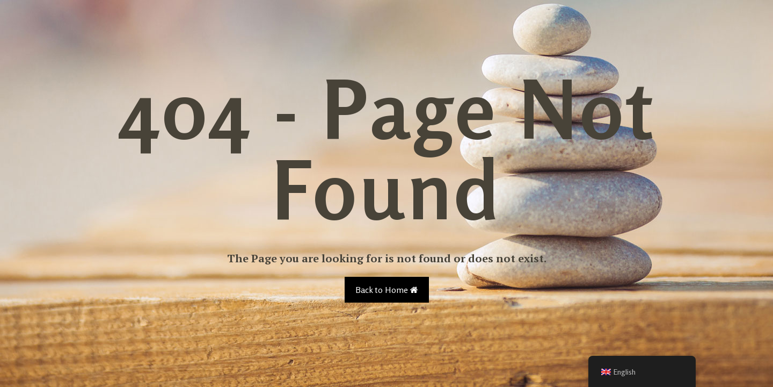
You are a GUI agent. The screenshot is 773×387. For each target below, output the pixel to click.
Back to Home (386, 289)
